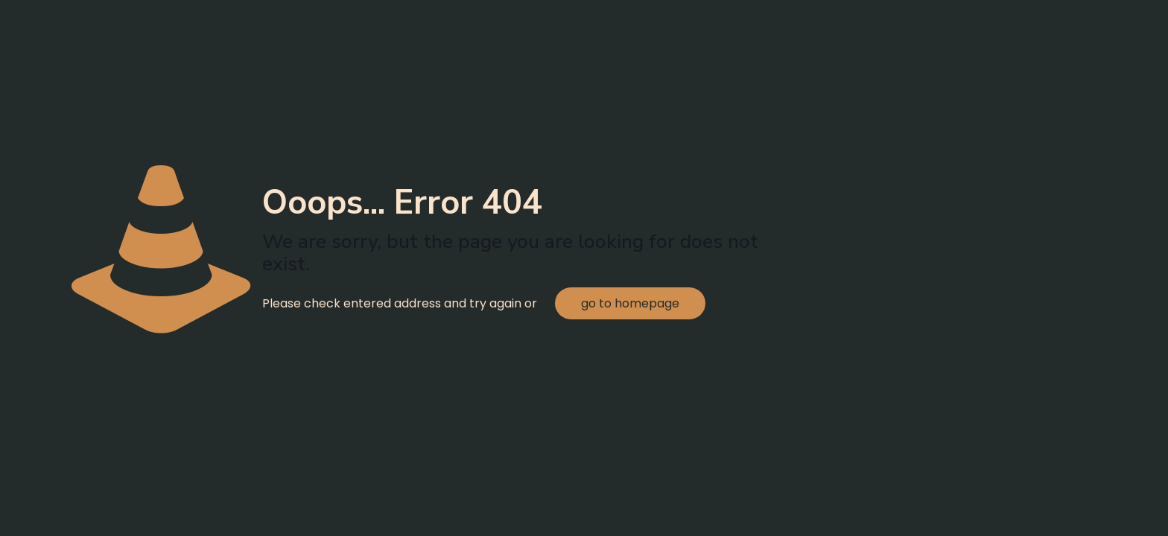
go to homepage (630, 303)
